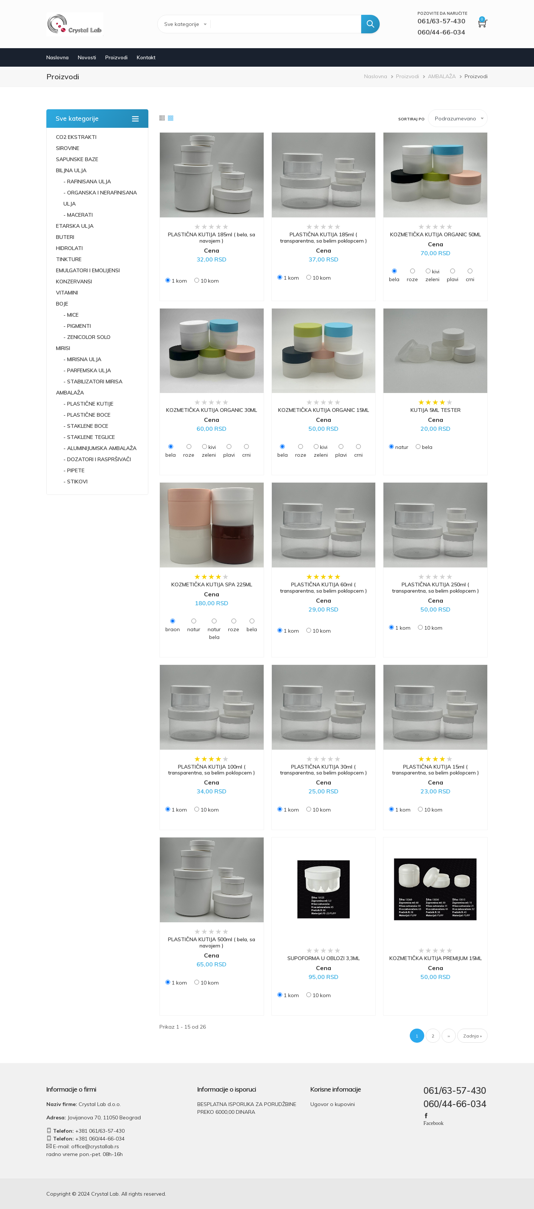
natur (401, 447)
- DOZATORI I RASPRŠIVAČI (97, 459)
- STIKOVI (75, 481)
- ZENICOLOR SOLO (87, 337)
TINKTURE (69, 259)
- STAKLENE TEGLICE (89, 437)
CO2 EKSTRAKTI (76, 137)
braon (172, 629)
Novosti (87, 57)
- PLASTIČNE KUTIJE (88, 403)
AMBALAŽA (442, 76)
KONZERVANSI (74, 281)
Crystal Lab (105, 1193)
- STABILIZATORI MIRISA (92, 381)
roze (412, 279)
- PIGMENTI (77, 326)
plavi (452, 279)
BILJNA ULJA (71, 170)
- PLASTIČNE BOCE (87, 415)
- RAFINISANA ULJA (87, 181)
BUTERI (65, 237)
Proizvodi (116, 57)
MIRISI (63, 348)
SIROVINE (67, 148)
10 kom (210, 280)
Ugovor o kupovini (332, 1104)
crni (470, 279)
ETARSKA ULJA (74, 226)
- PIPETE (74, 470)
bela (394, 279)
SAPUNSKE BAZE (77, 159)
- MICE (71, 315)
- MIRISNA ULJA (82, 359)
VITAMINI (67, 292)
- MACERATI (78, 215)
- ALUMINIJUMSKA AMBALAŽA (99, 448)
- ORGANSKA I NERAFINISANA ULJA (100, 198)
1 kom (179, 280)
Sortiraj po (411, 119)
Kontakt (146, 57)
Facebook (433, 1122)
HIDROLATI (69, 248)
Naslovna (57, 57)
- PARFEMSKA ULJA (87, 370)
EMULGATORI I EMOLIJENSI (88, 270)
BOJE (62, 303)
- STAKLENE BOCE (85, 426)
